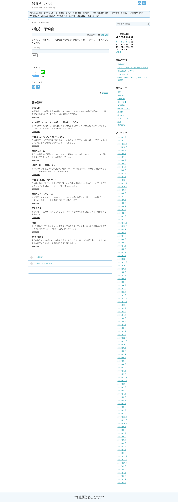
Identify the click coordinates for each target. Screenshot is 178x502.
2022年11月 (122, 262)
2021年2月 (121, 331)
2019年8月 (121, 391)
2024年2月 (121, 213)
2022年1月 (121, 295)
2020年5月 (121, 361)
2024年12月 (122, 180)
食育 (97, 16)
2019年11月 (122, 381)
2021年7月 (121, 315)
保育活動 (104, 35)
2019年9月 (121, 387)
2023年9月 (121, 229)
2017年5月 (121, 479)
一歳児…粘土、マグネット (44, 180)
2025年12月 (122, 141)
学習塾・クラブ (123, 109)
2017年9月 (121, 466)
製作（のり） (38, 237)
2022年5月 (121, 282)
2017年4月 (121, 483)
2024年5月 (121, 203)
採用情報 (72, 16)
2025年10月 (122, 147)
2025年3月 (121, 170)
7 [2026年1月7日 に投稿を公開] (121, 42)
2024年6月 (121, 200)
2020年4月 (121, 364)
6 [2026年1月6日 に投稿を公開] (119, 42)
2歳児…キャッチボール (42, 194)
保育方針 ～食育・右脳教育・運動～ (96, 13)
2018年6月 (121, 437)
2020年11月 (122, 341)
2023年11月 (122, 223)
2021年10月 (122, 305)
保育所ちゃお (42, 3)
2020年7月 (121, 354)
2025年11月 (122, 144)
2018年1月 (121, 453)
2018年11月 (122, 420)
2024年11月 (122, 183)
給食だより (122, 115)
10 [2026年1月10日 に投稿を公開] (129, 42)
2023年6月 (121, 239)
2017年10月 (122, 463)
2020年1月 (121, 374)
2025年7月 (121, 157)
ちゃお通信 (60, 13)
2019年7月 (121, 394)
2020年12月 (122, 338)
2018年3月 (121, 446)
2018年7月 (121, 433)
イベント (121, 95)
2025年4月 (121, 167)
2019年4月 (121, 404)
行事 (119, 122)
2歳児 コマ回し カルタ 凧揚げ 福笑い (132, 68)
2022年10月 (122, 266)
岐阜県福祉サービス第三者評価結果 (42, 16)
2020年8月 (121, 351)
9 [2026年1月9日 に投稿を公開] (126, 42)
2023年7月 (121, 236)
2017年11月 (122, 460)
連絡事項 (121, 125)
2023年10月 (122, 226)
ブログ (68, 13)
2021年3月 (121, 328)
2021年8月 (121, 312)
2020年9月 (121, 348)
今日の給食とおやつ (125, 71)
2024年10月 (122, 187)
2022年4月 (121, 285)
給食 (34, 223)
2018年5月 (121, 440)
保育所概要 (77, 13)
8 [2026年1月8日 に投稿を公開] (123, 42)
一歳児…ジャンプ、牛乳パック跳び (48, 137)
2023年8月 (121, 233)
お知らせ (121, 99)
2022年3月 (121, 289)
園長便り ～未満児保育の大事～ (133, 13)
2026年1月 (121, 137)
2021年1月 (121, 335)
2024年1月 (121, 216)
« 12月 (118, 52)
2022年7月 (121, 275)
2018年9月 (121, 427)
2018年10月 (122, 423)
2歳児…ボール (38, 151)
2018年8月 (121, 430)
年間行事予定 (62, 16)
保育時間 (115, 13)
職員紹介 (91, 16)
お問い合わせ (49, 13)
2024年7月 (121, 196)
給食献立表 (81, 16)
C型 (119, 92)
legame (105, 93)
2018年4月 (121, 443)
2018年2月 (121, 450)
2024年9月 (121, 190)
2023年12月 (122, 219)
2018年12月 (122, 417)
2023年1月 (121, 256)
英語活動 (36, 108)
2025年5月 (121, 164)
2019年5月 (121, 400)
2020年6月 (121, 358)
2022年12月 (122, 259)
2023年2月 (121, 252)
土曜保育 (36, 257)
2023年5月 (121, 243)
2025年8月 (121, 154)
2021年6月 (121, 318)
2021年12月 (122, 298)
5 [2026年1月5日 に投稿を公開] (116, 42)
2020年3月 (121, 368)
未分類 (120, 112)
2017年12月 (122, 456)
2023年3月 (121, 249)
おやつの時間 (122, 74)
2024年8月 (121, 193)
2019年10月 (122, 384)
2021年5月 (121, 321)
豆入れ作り (37, 208)
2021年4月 (121, 325)
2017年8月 (121, 469)
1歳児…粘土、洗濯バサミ (43, 165)
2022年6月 (121, 279)
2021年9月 (121, 308)
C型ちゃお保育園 (36, 13)
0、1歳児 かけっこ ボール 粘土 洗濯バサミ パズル (55, 122)
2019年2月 (121, 410)
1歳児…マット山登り (41, 264)
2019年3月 (121, 407)
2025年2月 (121, 173)
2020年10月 (122, 344)
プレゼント (122, 102)
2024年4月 (121, 206)
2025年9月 (121, 150)
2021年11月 (122, 302)
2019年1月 (121, 414)
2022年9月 (121, 269)
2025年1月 (121, 177)
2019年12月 (122, 377)
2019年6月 (121, 397)
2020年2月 (121, 371)
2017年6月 (121, 476)
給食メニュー (122, 118)
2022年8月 (121, 272)
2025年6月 (121, 160)
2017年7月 (121, 473)
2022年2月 (121, 292)
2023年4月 (121, 246)
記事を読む (36, 117)
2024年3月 (121, 210)
